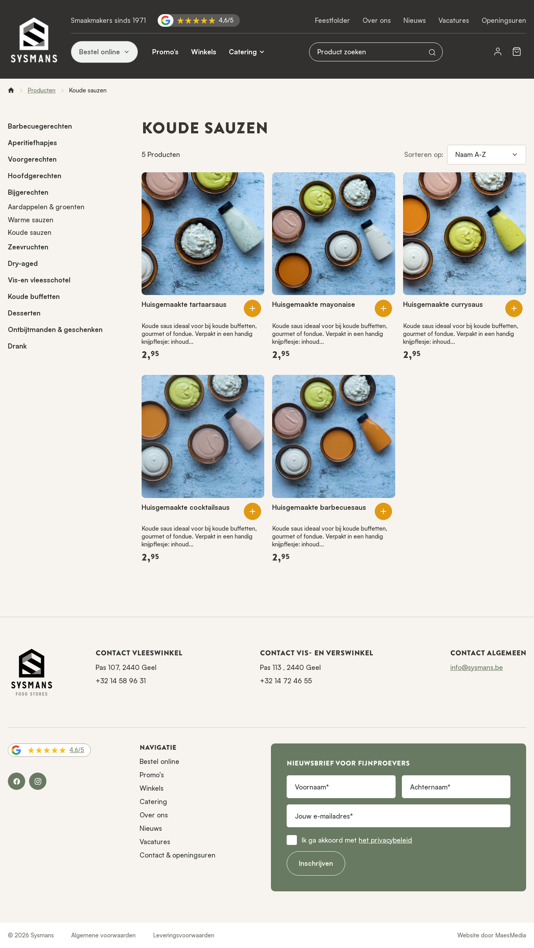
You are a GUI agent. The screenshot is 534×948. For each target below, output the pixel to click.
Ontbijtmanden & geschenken (55, 329)
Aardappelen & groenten (46, 207)
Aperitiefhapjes (32, 142)
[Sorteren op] (486, 154)
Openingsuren (504, 20)
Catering (243, 52)
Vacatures (453, 20)
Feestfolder (332, 20)
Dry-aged (23, 263)
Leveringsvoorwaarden (183, 935)
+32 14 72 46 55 (286, 681)
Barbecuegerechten (40, 126)
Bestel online (104, 52)
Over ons (377, 20)
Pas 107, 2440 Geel (126, 667)
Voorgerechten (32, 159)
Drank (17, 346)
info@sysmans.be (476, 667)
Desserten (24, 313)
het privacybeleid (385, 840)
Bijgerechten (28, 192)
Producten (41, 90)
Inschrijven (316, 863)
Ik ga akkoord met (357, 840)
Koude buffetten (34, 296)
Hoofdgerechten (34, 176)
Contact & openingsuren (177, 855)
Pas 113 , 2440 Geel (290, 667)
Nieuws (414, 20)
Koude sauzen (30, 232)
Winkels (203, 52)
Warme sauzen (30, 220)
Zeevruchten (28, 247)
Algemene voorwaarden (103, 935)
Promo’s (165, 52)
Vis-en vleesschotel (39, 280)
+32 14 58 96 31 (121, 681)
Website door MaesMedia (491, 935)
